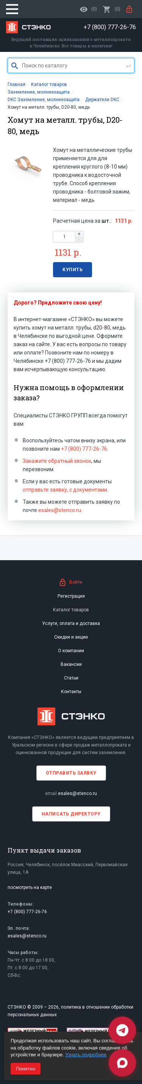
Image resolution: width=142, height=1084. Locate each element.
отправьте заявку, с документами (65, 490)
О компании (71, 650)
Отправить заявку (71, 773)
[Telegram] (122, 1030)
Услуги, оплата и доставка (71, 623)
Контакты (71, 691)
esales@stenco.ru (59, 510)
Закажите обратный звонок (57, 461)
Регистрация (71, 596)
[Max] (122, 1062)
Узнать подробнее (85, 1054)
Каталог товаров (71, 609)
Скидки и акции (71, 637)
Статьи (71, 678)
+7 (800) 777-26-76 (84, 449)
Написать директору (71, 814)
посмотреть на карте (30, 887)
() (111, 9)
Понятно (25, 1069)
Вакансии (71, 664)
